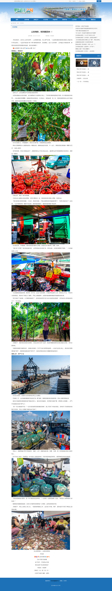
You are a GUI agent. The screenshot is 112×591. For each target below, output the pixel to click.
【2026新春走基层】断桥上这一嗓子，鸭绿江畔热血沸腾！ (90, 39)
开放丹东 (55, 19)
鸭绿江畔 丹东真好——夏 (83, 72)
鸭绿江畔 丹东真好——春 (83, 75)
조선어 (74, 1)
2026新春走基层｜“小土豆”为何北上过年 (85, 35)
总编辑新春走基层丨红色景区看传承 (84, 42)
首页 (17, 19)
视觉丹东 (93, 19)
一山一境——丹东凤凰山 (83, 81)
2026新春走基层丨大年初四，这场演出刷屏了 (86, 37)
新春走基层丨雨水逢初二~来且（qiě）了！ (86, 44)
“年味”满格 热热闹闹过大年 (82, 30)
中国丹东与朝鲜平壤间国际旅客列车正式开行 (86, 28)
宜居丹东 (83, 19)
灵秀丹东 (64, 19)
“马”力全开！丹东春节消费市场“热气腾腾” (86, 33)
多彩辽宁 (36, 19)
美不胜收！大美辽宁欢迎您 (82, 26)
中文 (70, 1)
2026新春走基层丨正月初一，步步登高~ (85, 51)
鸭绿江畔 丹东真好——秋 (83, 69)
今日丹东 (45, 19)
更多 (98, 55)
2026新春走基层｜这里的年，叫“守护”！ (85, 46)
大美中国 (26, 19)
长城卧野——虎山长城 (82, 78)
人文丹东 (74, 19)
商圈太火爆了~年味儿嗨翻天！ (83, 48)
